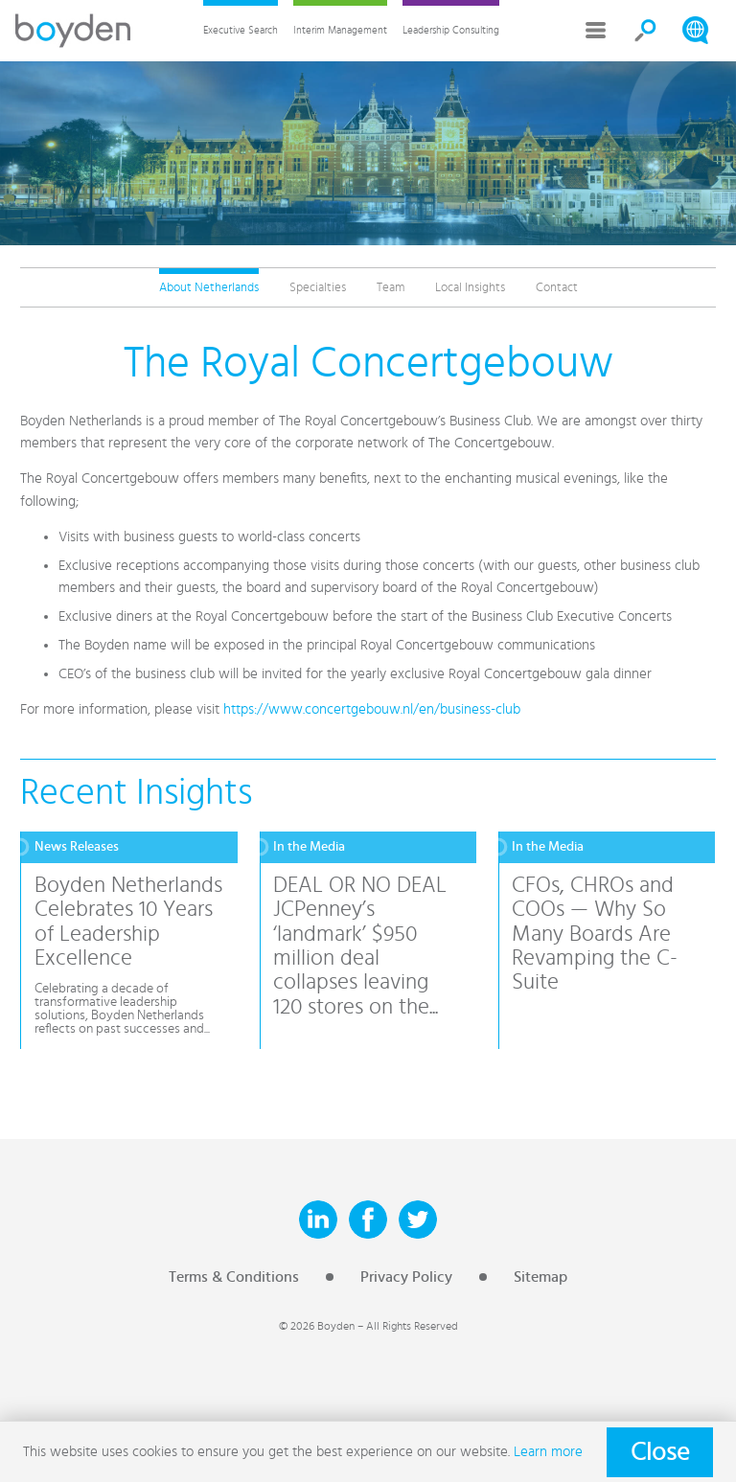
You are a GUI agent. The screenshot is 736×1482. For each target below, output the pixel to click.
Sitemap (540, 1277)
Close (660, 1452)
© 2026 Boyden (317, 1326)
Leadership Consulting (450, 30)
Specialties (317, 287)
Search (646, 30)
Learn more (548, 1452)
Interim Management (340, 30)
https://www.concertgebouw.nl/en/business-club (371, 709)
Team (390, 287)
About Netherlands (209, 287)
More (596, 30)
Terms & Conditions (234, 1277)
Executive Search (240, 30)
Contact (557, 287)
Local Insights (470, 287)
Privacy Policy (406, 1277)
